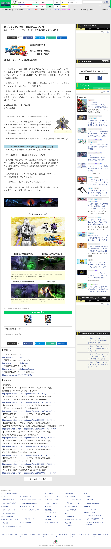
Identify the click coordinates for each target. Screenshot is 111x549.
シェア (30, 38)
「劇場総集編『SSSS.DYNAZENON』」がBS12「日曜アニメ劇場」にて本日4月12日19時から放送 (98, 107)
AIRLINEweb (71, 496)
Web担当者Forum (8, 500)
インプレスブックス (28, 519)
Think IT (5, 496)
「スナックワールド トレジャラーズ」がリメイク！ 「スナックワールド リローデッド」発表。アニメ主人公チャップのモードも (98, 266)
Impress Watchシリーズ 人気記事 (94, 298)
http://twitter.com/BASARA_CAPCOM (17, 375)
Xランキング (86, 85)
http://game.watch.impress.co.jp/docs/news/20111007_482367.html (29, 411)
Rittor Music (49, 493)
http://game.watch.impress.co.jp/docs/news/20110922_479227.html (29, 455)
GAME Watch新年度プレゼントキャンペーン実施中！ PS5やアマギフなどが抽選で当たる (95, 334)
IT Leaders (6, 506)
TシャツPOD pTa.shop (94, 515)
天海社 (89, 496)
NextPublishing (26, 522)
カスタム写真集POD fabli (95, 519)
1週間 (97, 29)
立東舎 (49, 506)
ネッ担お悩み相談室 (9, 513)
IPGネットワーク (89, 513)
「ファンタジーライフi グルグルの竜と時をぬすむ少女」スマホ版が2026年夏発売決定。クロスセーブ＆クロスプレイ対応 (98, 291)
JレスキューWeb (72, 506)
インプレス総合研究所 (9, 503)
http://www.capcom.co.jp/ (12, 357)
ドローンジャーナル (9, 510)
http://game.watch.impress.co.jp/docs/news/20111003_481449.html (29, 429)
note (52, 38)
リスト (20, 38)
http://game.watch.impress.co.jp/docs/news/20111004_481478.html (29, 420)
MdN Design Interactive (74, 519)
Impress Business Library (29, 503)
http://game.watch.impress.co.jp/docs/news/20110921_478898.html (29, 464)
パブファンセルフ (92, 509)
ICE (85, 493)
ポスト (13, 38)
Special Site (86, 61)
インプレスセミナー (28, 506)
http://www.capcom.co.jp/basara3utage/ (18, 369)
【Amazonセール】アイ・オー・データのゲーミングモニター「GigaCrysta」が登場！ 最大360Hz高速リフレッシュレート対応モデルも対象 (98, 184)
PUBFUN (87, 506)
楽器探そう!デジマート (54, 500)
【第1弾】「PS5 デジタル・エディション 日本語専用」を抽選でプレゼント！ (98, 340)
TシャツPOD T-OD (53, 503)
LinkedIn (64, 38)
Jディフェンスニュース (74, 500)
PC (51, 10)
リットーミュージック (54, 496)
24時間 (89, 29)
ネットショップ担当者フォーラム (32, 500)
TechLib (69, 526)
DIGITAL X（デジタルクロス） (31, 510)
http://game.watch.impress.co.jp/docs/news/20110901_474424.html (29, 473)
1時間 (80, 29)
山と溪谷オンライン (53, 513)
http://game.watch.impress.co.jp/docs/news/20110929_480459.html (29, 438)
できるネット (7, 523)
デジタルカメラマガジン (10, 519)
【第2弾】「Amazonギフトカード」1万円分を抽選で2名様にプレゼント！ (98, 348)
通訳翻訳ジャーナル (73, 503)
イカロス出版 (69, 493)
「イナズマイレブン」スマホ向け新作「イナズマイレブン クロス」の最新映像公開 (98, 275)
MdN (66, 513)
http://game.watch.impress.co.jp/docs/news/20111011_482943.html (29, 402)
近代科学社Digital (52, 522)
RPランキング (85, 88)
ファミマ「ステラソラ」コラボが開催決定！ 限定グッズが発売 (98, 147)
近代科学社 (48, 519)
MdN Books (70, 516)
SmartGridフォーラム (28, 496)
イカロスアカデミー (73, 510)
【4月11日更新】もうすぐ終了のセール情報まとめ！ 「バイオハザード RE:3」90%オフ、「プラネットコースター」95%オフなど (98, 208)
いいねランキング (102, 88)
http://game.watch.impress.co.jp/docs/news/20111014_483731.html (29, 394)
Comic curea (90, 500)
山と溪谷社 (48, 510)
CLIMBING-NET (52, 516)
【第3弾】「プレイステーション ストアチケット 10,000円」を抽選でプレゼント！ (98, 356)
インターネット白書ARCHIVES (12, 526)
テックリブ (68, 523)
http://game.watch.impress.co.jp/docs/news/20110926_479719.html (29, 446)
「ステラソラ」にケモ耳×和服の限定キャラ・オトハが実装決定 (98, 168)
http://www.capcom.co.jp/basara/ (15, 363)
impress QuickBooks (93, 503)
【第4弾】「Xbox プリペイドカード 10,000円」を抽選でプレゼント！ (98, 364)
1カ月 (106, 29)
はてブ (41, 38)
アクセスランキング (89, 26)
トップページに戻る (38, 479)
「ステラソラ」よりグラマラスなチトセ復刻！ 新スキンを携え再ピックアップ (98, 157)
